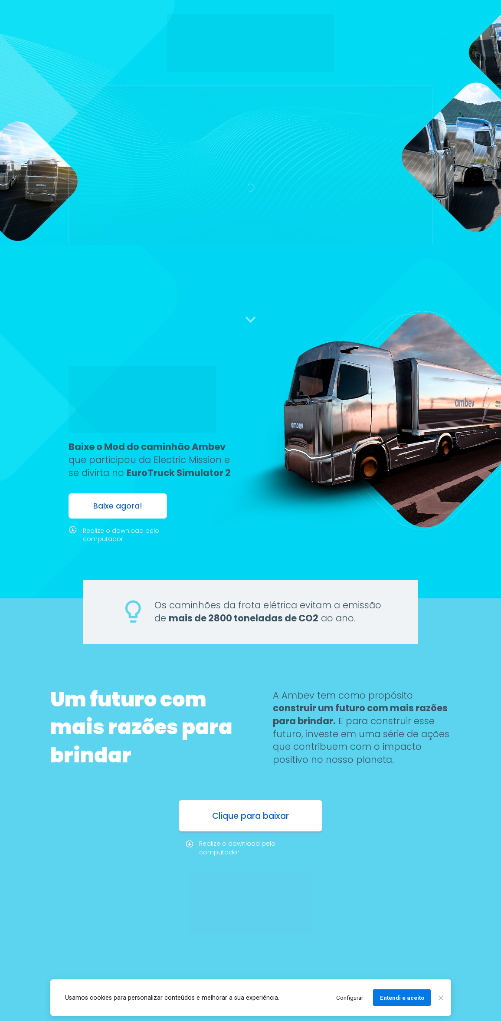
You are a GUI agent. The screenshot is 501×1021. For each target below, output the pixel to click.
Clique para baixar (250, 816)
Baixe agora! (117, 506)
